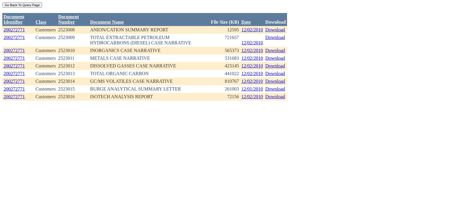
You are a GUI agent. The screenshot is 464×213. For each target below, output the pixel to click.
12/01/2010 (252, 88)
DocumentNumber (68, 19)
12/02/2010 (252, 29)
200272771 (14, 29)
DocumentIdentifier (14, 19)
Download (275, 29)
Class (41, 22)
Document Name (107, 22)
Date (246, 22)
